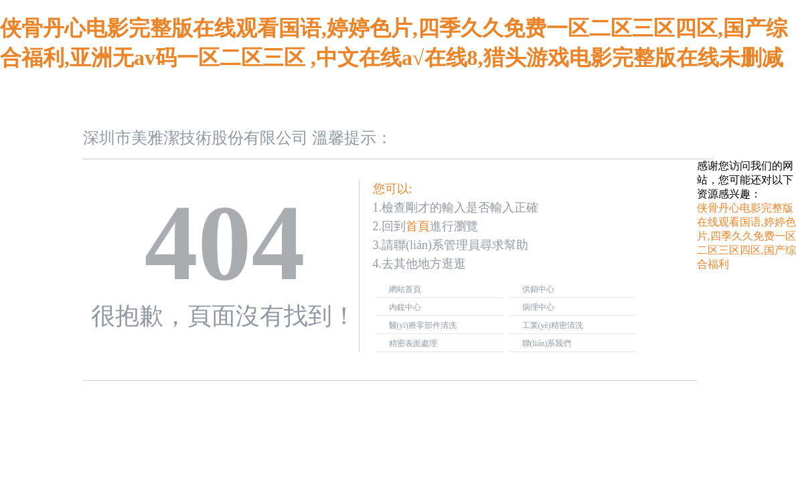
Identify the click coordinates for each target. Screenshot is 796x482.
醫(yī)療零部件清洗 (423, 325)
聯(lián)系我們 (547, 343)
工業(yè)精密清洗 (552, 325)
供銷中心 (538, 289)
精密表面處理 (413, 343)
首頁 (418, 226)
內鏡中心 (405, 307)
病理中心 (538, 307)
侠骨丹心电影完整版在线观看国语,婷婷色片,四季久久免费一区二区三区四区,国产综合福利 (746, 236)
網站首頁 (405, 289)
